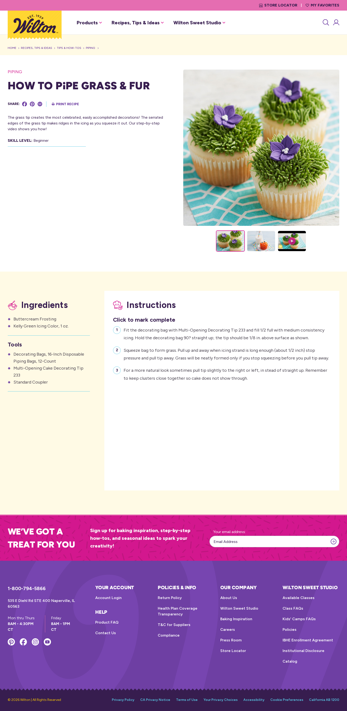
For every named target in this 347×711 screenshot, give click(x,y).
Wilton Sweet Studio (239, 608)
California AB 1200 (324, 700)
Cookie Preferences (286, 700)
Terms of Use (187, 700)
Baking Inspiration (236, 619)
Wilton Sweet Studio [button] (199, 23)
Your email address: (229, 531)
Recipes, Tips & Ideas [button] (138, 23)
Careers (227, 629)
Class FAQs (293, 608)
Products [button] (89, 23)
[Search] (325, 23)
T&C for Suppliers (174, 624)
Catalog (290, 661)
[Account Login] (335, 23)
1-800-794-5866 (27, 588)
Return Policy (170, 597)
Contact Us (105, 633)
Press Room (231, 640)
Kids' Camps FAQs (299, 619)
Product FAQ (107, 622)
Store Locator (278, 5)
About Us (228, 597)
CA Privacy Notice (155, 700)
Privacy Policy (123, 700)
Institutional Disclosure (303, 650)
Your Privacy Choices (220, 700)
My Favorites (322, 5)
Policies (290, 629)
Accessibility (254, 700)
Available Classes (299, 597)
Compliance (169, 635)
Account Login (108, 597)
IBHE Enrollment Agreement (308, 640)
